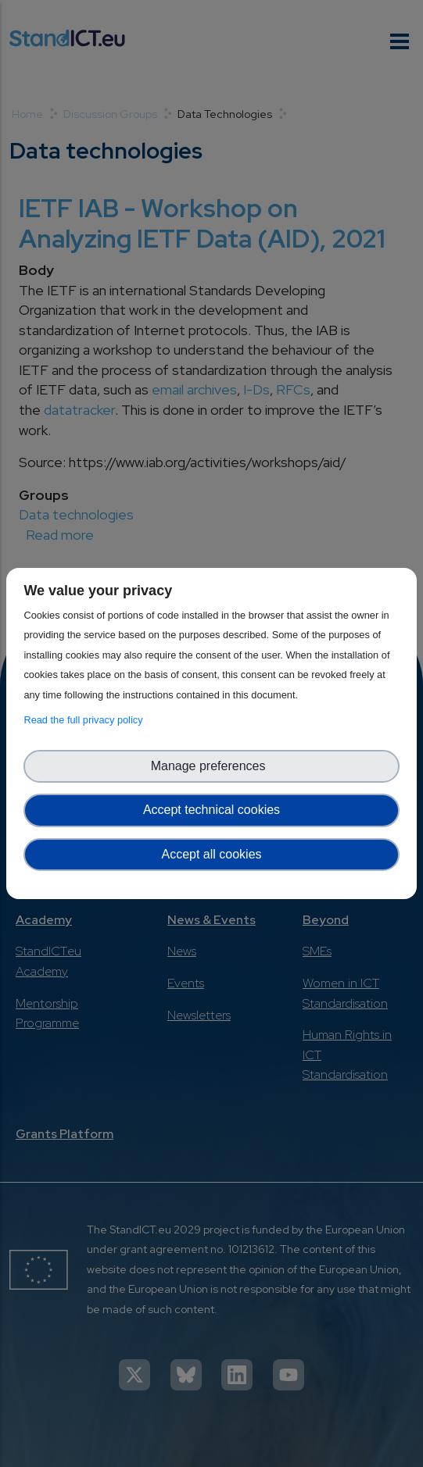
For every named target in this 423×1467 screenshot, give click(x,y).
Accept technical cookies (211, 809)
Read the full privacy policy (85, 720)
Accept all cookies (211, 854)
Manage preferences (212, 766)
